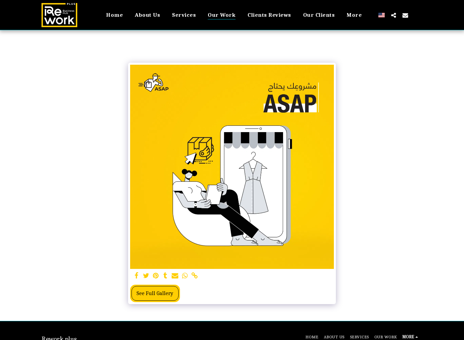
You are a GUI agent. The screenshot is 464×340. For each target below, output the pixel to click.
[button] (393, 15)
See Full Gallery (154, 293)
